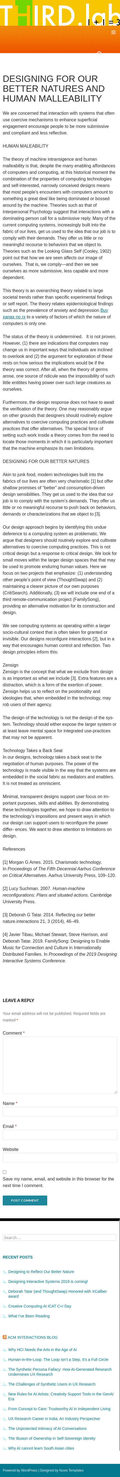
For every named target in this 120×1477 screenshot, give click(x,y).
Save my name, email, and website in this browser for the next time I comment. (58, 1182)
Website (11, 1149)
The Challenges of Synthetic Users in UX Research (51, 1384)
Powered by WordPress (20, 1470)
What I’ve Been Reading (29, 1316)
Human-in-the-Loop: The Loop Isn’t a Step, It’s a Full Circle (58, 1359)
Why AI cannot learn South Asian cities (41, 1448)
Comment (14, 1033)
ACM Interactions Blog (33, 1337)
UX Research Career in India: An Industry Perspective (54, 1418)
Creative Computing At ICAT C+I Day (39, 1306)
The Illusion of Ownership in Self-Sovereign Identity (52, 1438)
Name (10, 1103)
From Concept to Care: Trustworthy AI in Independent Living (59, 1409)
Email (10, 1126)
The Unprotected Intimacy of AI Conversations (47, 1428)
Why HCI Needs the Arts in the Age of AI (42, 1350)
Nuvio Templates (71, 1470)
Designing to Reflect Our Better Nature (41, 1271)
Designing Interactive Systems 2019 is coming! (48, 1281)
